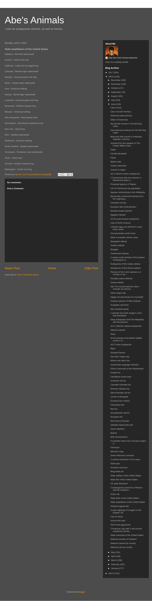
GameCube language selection (124, 364)
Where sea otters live (120, 360)
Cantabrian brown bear (120, 377)
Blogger (81, 592)
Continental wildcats (119, 253)
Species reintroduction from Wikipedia (127, 192)
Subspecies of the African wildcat (125, 268)
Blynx (112, 348)
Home (52, 268)
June (113, 104)
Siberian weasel (117, 330)
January (115, 568)
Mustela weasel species (121, 211)
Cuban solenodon (118, 165)
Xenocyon (115, 447)
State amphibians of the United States (127, 502)
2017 (111, 72)
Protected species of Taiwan (123, 184)
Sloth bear (115, 463)
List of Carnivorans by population (125, 188)
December (116, 80)
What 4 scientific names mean (124, 237)
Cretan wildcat (116, 282)
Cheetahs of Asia (118, 203)
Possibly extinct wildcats (121, 278)
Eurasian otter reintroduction (123, 207)
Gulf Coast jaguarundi (120, 525)
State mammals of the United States (126, 535)
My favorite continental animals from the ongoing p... (126, 197)
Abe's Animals (34, 20)
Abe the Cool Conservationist (122, 58)
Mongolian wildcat (118, 241)
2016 (111, 76)
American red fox (118, 380)
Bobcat (113, 433)
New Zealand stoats (119, 309)
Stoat (112, 334)
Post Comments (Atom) (28, 274)
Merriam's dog (116, 451)
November (116, 84)
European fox (116, 417)
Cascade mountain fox (120, 384)
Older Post (91, 268)
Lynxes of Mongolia (119, 396)
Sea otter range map (119, 356)
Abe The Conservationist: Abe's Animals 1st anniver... (124, 287)
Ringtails (114, 249)
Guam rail (114, 494)
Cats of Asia (115, 107)
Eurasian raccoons (118, 467)
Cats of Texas (116, 516)
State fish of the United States (124, 479)
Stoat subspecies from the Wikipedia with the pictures (127, 320)
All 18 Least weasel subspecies (124, 219)
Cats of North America (120, 223)
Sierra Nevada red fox (120, 393)
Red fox (113, 409)
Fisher (113, 158)
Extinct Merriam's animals (122, 455)
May (113, 552)
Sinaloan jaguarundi (119, 506)
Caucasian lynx (117, 405)
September (116, 92)
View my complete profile (116, 62)
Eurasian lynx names (120, 401)
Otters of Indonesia (119, 120)
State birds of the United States (124, 498)
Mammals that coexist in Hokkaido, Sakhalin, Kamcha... (126, 137)
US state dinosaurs (119, 483)
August (114, 96)
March (114, 560)
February (115, 564)
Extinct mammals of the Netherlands (126, 368)
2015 (111, 573)
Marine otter (115, 162)
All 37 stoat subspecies (120, 344)
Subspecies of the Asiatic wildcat (125, 264)
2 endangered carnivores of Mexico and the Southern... (126, 488)
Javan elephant (117, 429)
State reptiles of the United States (125, 475)
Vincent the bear (117, 520)
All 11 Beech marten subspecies (125, 174)
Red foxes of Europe (119, 421)
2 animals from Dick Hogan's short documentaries (126, 314)
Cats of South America (120, 111)
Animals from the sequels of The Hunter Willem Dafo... (125, 144)
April (113, 556)
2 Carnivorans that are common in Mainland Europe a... (125, 179)
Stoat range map (118, 293)
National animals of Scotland (123, 539)
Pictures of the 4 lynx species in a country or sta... (125, 273)
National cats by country (121, 547)
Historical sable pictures (121, 115)
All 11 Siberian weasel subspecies (126, 326)
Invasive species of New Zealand (125, 301)
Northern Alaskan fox (120, 389)
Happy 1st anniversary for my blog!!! (126, 297)
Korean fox (115, 372)
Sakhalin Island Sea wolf (121, 425)
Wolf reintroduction (118, 437)
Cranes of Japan (117, 170)
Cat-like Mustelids (118, 153)
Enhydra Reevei (117, 352)
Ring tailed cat (116, 471)
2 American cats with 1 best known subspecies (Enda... (126, 529)
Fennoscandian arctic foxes (122, 233)
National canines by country (123, 543)
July (113, 100)
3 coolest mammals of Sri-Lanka (125, 459)
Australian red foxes (119, 305)
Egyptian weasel (117, 215)
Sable (113, 149)
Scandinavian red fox (120, 413)
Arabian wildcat (117, 245)
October (115, 88)
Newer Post (12, 268)
